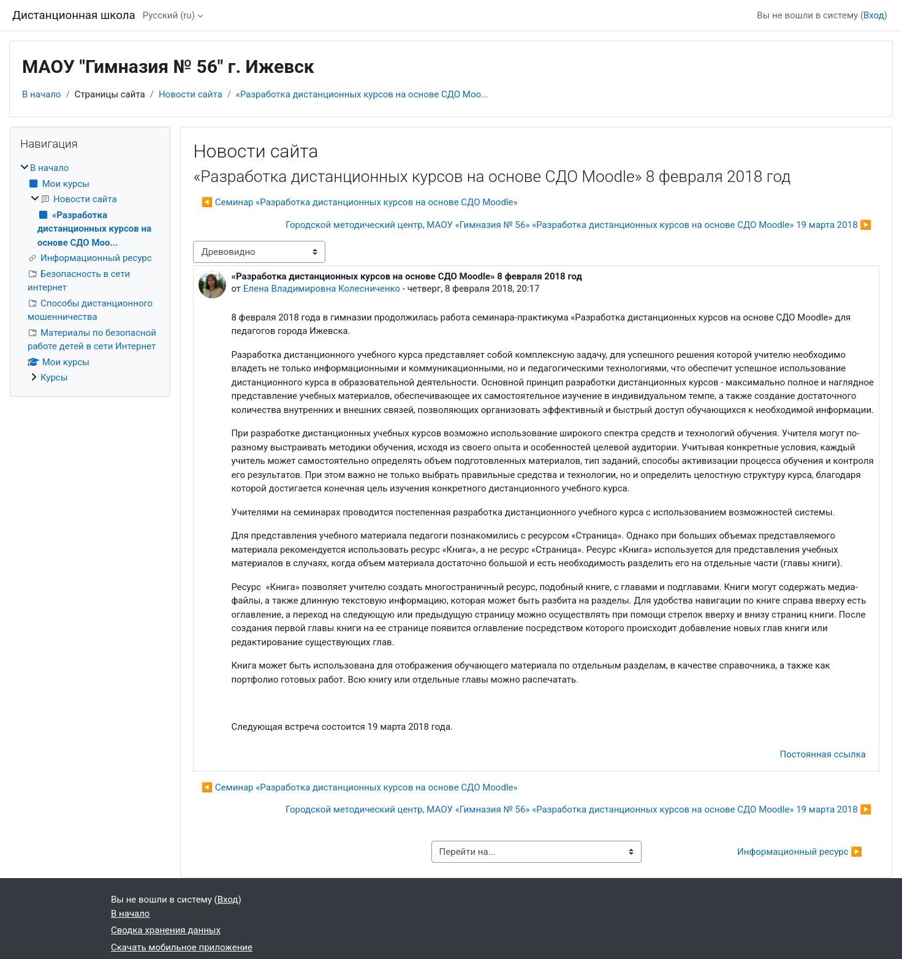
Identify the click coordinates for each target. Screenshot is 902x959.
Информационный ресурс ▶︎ (799, 851)
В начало (41, 94)
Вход (873, 15)
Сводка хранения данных (166, 930)
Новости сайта (190, 94)
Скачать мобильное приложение (181, 947)
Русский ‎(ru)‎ (169, 15)
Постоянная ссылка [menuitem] (822, 754)
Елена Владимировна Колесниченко (321, 288)
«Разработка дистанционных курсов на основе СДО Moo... (362, 94)
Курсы (53, 377)
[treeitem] (90, 273)
